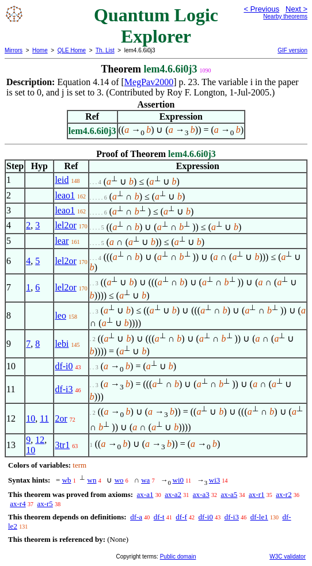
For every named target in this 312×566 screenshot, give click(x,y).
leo (60, 315)
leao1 (65, 195)
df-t (159, 517)
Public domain (178, 556)
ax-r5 (44, 503)
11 (44, 418)
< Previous (261, 9)
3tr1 (62, 445)
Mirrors (13, 50)
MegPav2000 (148, 82)
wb (66, 480)
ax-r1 (256, 494)
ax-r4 (17, 503)
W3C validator (287, 556)
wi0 (178, 480)
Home (40, 50)
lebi (62, 344)
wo (119, 480)
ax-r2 (283, 494)
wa (145, 480)
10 (30, 418)
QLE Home (72, 50)
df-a (136, 517)
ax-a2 (173, 494)
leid (62, 180)
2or (61, 418)
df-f (181, 517)
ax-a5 (228, 494)
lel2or (65, 225)
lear (62, 241)
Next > (296, 9)
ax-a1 (145, 494)
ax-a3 (201, 494)
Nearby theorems (285, 16)
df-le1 (259, 517)
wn (92, 480)
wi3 (214, 480)
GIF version (292, 50)
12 (39, 440)
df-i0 (64, 366)
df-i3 (64, 389)
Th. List (105, 50)
